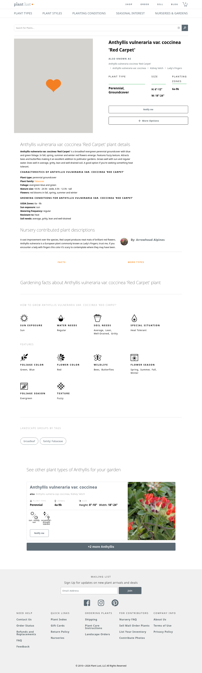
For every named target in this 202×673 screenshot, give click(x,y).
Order (145, 4)
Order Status (25, 625)
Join (130, 590)
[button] (178, 27)
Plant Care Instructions (93, 627)
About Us (160, 619)
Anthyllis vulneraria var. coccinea (63, 487)
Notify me (148, 109)
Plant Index (59, 619)
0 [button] (185, 3)
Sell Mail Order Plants (134, 625)
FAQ (19, 640)
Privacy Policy (163, 631)
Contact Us (24, 619)
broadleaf (29, 441)
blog (174, 4)
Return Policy (60, 631)
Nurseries (57, 638)
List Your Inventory (132, 631)
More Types (136, 262)
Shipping (91, 619)
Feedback (23, 646)
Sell (160, 4)
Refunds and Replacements (26, 633)
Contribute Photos (132, 638)
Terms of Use (163, 625)
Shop (129, 4)
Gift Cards (58, 625)
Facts (62, 262)
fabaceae (39, 181)
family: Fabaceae (53, 441)
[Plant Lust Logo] (23, 4)
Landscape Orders (97, 634)
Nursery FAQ (128, 619)
